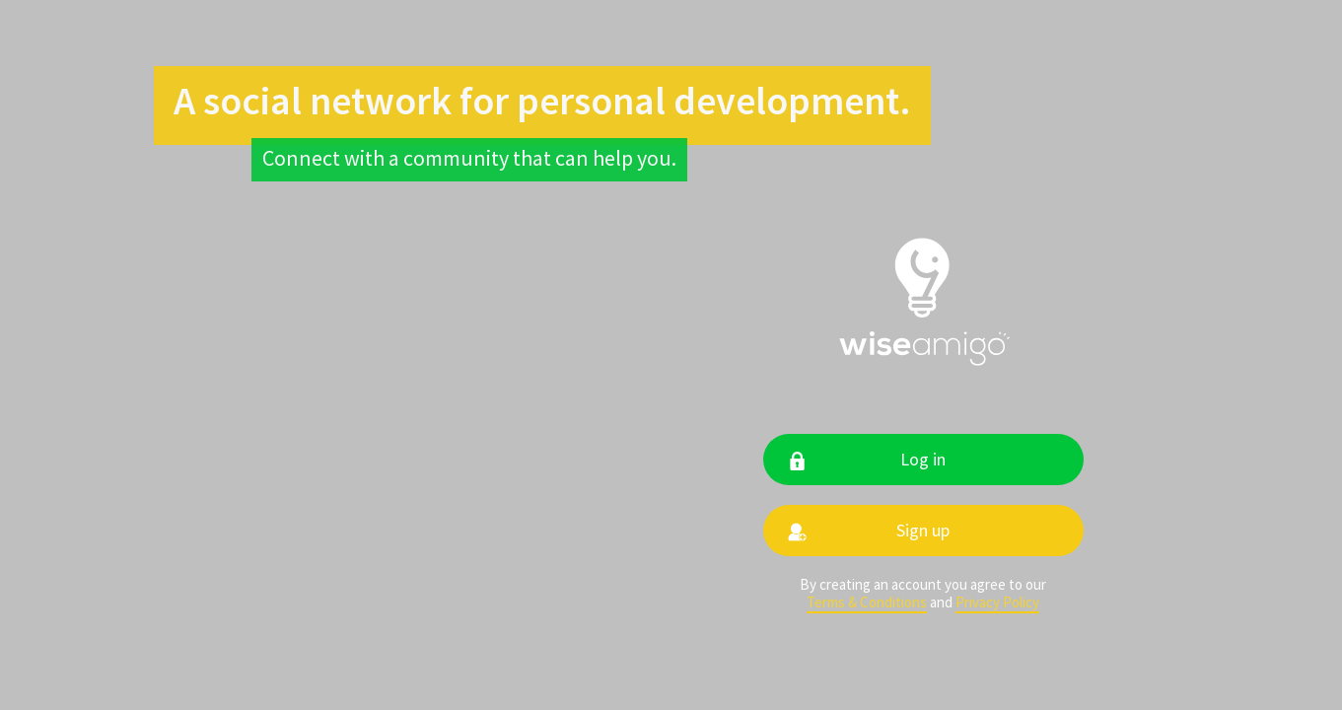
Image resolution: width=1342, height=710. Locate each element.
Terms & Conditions (867, 602)
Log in (923, 459)
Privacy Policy (997, 602)
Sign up (923, 530)
